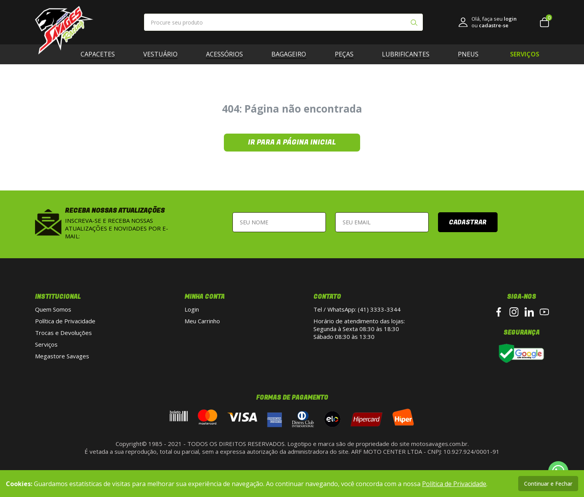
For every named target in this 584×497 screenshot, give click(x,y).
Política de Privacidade (65, 321)
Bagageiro (291, 54)
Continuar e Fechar (548, 483)
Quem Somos (53, 309)
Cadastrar (468, 222)
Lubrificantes (409, 54)
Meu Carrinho (202, 321)
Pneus (471, 54)
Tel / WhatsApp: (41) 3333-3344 (357, 309)
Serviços (46, 344)
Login (192, 309)
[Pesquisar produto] (414, 23)
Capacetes (101, 54)
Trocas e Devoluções (63, 333)
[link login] (488, 22)
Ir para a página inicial (292, 142)
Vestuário (163, 54)
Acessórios (227, 54)
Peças (347, 54)
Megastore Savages (62, 356)
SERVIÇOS (524, 54)
